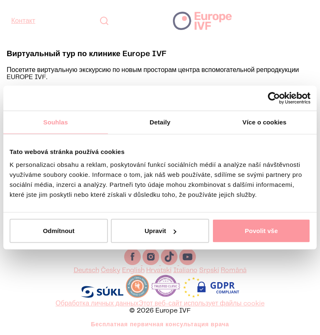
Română (234, 270)
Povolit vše (261, 230)
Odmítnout (59, 230)
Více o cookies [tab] (264, 121)
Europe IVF (202, 21)
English (133, 270)
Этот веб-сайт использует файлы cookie (201, 303)
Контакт (23, 21)
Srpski (209, 270)
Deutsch (86, 270)
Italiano (185, 270)
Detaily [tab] (160, 121)
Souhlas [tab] (55, 121)
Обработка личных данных (96, 303)
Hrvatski (159, 270)
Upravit (160, 230)
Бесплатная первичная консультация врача (160, 325)
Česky (110, 270)
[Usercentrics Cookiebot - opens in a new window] (274, 98)
